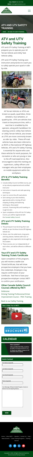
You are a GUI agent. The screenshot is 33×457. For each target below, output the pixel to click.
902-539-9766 (19, 2)
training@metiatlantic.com (19, 4)
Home (4, 32)
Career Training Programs (17, 438)
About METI (9, 436)
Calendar (10, 339)
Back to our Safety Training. (12, 301)
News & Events (5, 438)
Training (28, 438)
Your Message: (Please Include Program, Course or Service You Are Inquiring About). (15, 396)
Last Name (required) (12, 369)
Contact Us (23, 436)
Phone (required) (12, 382)
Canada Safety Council (12, 217)
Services (16, 440)
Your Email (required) (12, 376)
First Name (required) (12, 363)
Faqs (29, 436)
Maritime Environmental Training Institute (18, 454)
